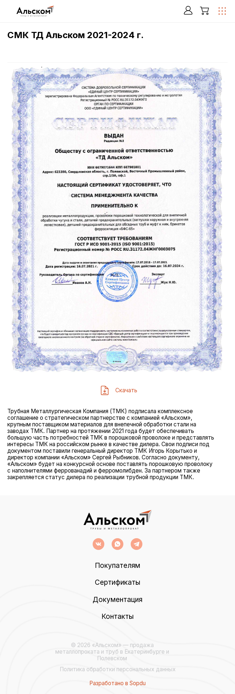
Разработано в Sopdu (117, 683)
